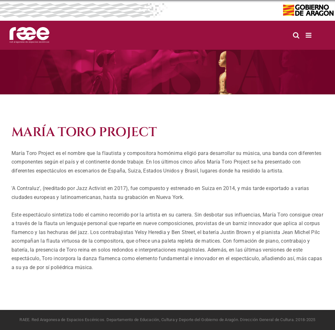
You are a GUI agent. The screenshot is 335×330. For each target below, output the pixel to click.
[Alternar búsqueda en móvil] (296, 35)
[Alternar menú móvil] (309, 35)
